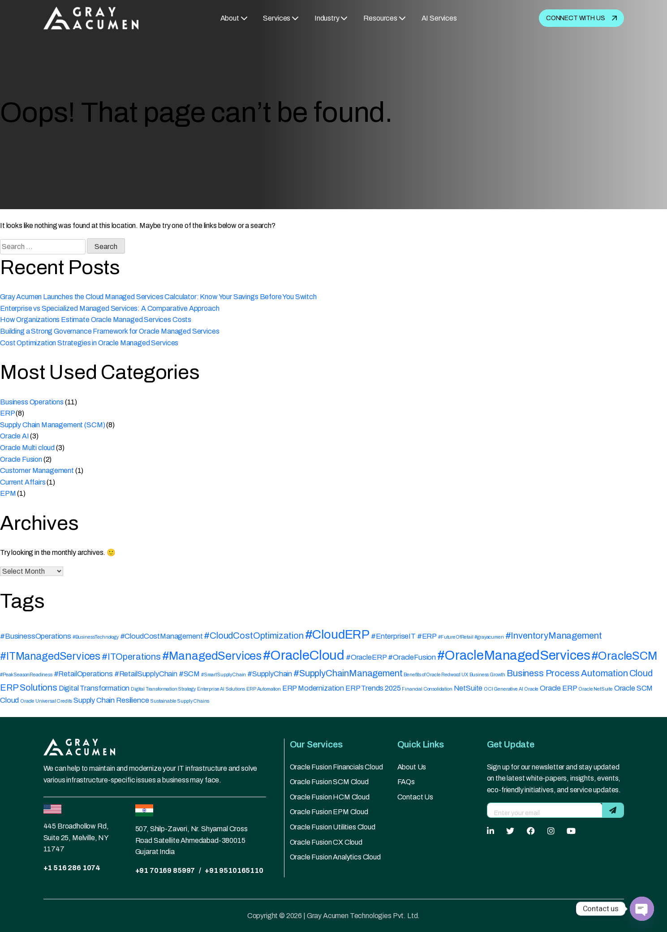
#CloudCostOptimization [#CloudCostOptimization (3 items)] (253, 635)
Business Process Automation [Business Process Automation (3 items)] (567, 673)
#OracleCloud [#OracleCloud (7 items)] (303, 655)
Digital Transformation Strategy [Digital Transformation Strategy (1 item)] (163, 689)
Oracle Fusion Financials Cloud (336, 767)
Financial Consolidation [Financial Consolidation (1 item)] (427, 689)
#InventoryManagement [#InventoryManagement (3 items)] (553, 635)
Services (276, 18)
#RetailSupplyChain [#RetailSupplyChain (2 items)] (145, 674)
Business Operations (32, 402)
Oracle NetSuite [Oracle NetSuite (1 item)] (595, 689)
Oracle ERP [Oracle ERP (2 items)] (558, 688)
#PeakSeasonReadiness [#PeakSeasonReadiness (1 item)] (26, 674)
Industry (327, 18)
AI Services (439, 18)
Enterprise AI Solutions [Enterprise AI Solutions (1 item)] (221, 689)
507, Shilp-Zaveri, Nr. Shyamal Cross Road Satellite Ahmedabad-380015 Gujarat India (191, 840)
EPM (8, 493)
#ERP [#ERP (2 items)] (427, 636)
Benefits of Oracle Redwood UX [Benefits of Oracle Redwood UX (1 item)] (436, 674)
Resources (380, 18)
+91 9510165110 (234, 870)
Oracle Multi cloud (27, 447)
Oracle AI (14, 436)
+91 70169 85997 (165, 870)
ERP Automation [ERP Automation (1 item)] (263, 689)
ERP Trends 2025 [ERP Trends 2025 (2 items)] (373, 688)
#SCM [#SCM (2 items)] (189, 674)
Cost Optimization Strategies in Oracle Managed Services (89, 343)
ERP (7, 413)
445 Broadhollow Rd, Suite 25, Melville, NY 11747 (76, 837)
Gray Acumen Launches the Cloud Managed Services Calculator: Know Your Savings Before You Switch (158, 297)
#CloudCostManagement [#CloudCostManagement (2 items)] (161, 636)
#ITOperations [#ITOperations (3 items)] (131, 656)
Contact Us (415, 797)
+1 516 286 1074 (72, 868)
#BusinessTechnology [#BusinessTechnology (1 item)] (96, 637)
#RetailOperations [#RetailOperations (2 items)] (83, 674)
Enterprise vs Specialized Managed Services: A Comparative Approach (109, 308)
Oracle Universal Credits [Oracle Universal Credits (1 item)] (46, 701)
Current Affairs (23, 482)
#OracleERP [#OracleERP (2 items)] (366, 657)
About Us (411, 767)
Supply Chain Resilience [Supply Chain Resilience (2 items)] (111, 700)
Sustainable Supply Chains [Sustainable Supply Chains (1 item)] (179, 701)
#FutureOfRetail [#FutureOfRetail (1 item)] (455, 637)
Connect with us (581, 18)
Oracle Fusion (21, 459)
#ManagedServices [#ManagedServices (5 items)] (212, 656)
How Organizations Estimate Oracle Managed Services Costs (95, 319)
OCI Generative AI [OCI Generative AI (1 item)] (503, 689)
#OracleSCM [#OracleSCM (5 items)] (624, 656)
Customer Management (37, 470)
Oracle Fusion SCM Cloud (329, 782)
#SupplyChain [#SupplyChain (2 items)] (269, 674)
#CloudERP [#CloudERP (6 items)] (337, 634)
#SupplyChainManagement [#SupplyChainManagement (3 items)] (347, 673)
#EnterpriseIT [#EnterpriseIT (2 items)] (393, 636)
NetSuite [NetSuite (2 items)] (468, 688)
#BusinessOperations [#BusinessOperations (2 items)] (35, 636)
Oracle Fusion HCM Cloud (330, 797)
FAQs (406, 782)
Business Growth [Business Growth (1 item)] (487, 674)
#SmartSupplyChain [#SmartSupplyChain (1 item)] (223, 674)
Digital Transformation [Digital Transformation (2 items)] (94, 688)
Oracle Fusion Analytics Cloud (335, 857)
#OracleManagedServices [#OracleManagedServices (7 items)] (513, 655)
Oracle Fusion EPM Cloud (329, 812)
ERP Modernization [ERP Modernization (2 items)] (313, 688)
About (229, 18)
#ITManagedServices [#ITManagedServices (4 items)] (50, 656)
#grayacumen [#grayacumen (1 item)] (488, 637)
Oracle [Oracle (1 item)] (531, 689)
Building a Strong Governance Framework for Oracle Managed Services (109, 331)
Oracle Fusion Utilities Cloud (332, 827)
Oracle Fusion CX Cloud (326, 842)
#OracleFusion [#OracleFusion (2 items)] (412, 657)
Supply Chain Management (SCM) (52, 425)
